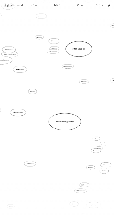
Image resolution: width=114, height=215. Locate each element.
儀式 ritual (104, 170)
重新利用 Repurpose (30, 163)
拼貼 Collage (33, 91)
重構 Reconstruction (18, 112)
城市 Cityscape (74, 203)
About (34, 5)
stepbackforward (13, 5)
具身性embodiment (42, 20)
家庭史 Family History (106, 164)
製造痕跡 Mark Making (84, 81)
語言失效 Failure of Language (10, 55)
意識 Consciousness (93, 147)
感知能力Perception (24, 74)
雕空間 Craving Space (54, 41)
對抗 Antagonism (9, 49)
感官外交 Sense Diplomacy (92, 199)
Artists (57, 5)
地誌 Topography (65, 121)
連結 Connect (78, 52)
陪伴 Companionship (39, 37)
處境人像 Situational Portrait (81, 190)
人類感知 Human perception (53, 51)
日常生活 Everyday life (54, 48)
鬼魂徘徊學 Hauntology (84, 184)
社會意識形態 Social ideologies (68, 66)
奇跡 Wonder (100, 142)
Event (80, 5)
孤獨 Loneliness (99, 148)
